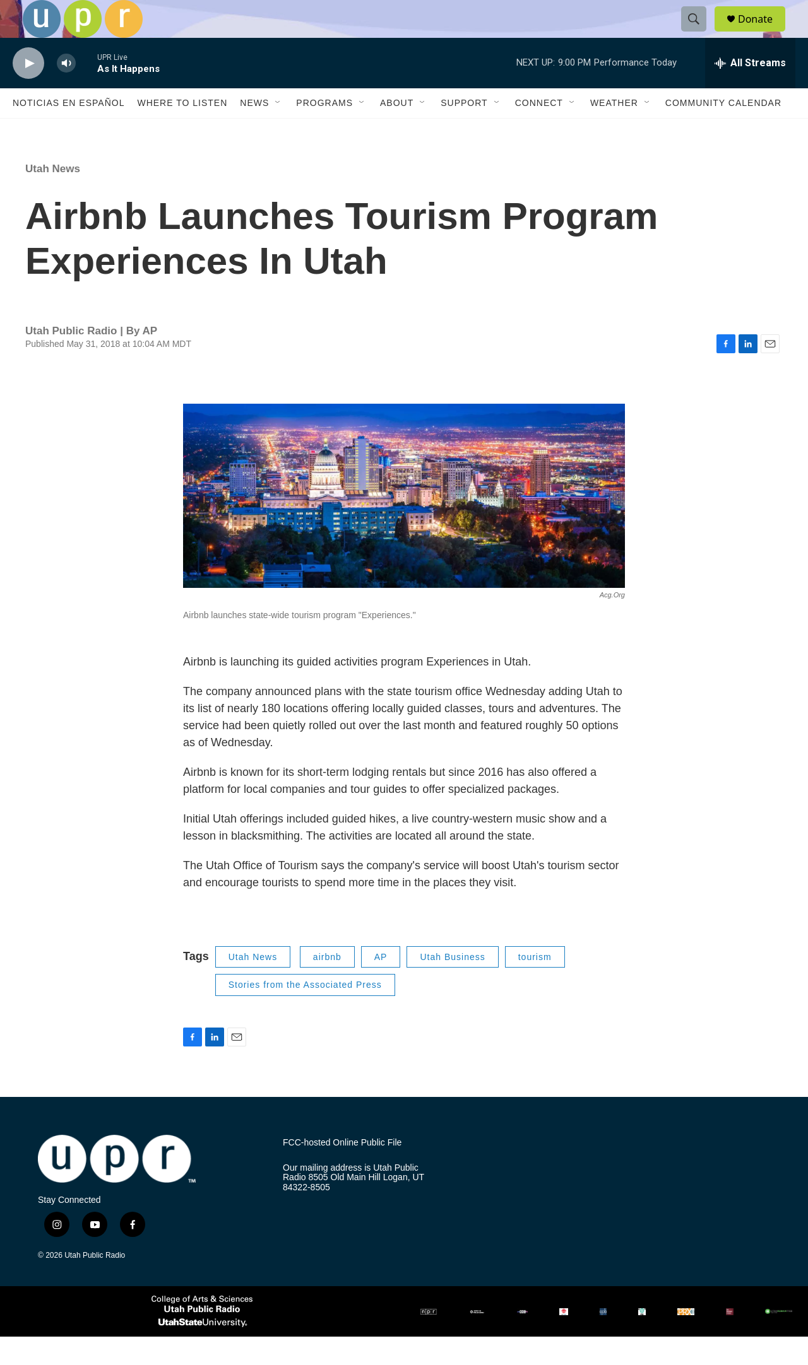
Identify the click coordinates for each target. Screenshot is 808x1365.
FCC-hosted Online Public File (342, 1171)
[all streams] (750, 91)
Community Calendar (723, 131)
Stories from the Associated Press (305, 1013)
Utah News (52, 197)
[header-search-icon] (699, 33)
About (396, 131)
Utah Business (452, 985)
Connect (539, 131)
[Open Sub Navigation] (278, 131)
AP (381, 985)
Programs (324, 131)
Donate (763, 33)
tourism (535, 985)
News (254, 131)
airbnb (327, 985)
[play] (28, 92)
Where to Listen (182, 131)
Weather (614, 131)
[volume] (66, 92)
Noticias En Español (68, 131)
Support (464, 131)
